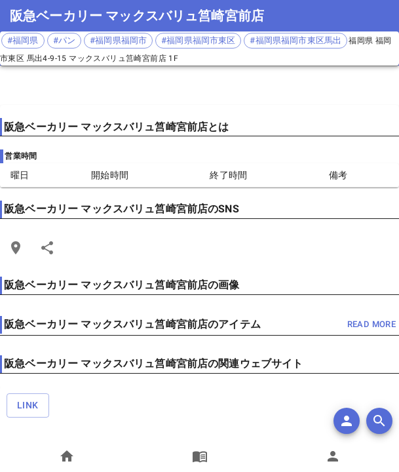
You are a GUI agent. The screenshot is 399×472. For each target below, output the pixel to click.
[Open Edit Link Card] (15, 248)
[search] (379, 421)
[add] (346, 421)
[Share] (47, 248)
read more (371, 325)
